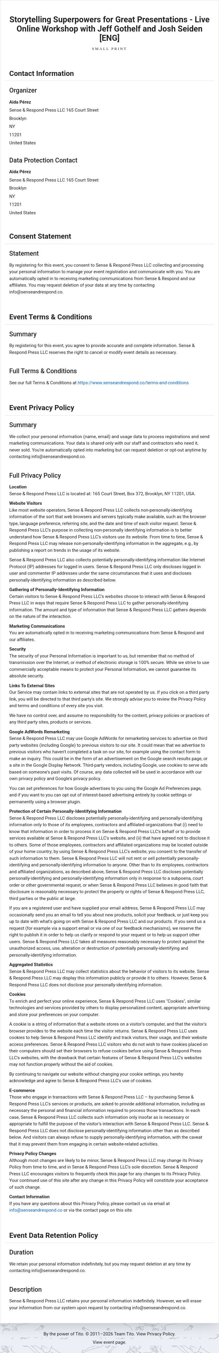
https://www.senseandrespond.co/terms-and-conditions (133, 382)
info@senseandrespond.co (35, 1210)
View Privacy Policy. (155, 1334)
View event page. (109, 1342)
